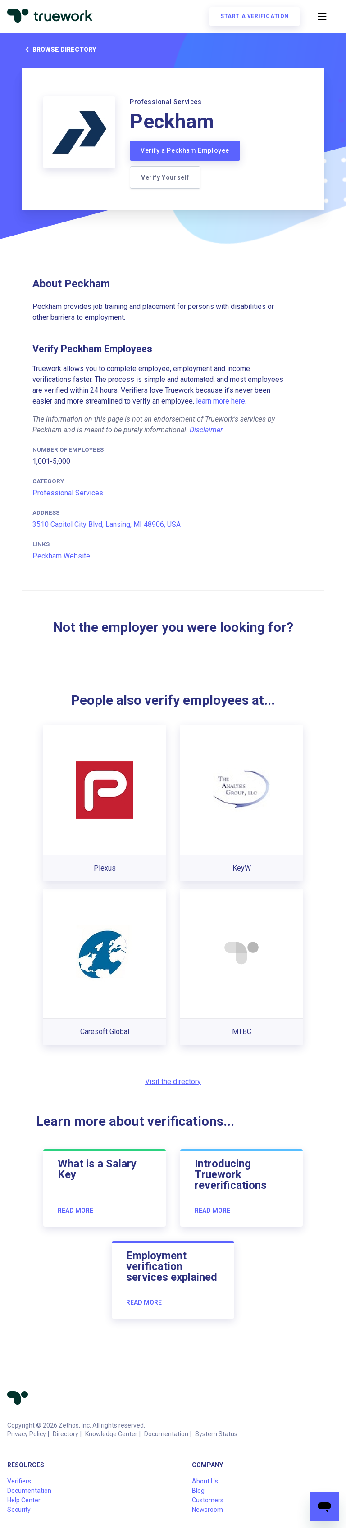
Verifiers (19, 1481)
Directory (65, 1433)
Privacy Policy (26, 1433)
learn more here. (221, 401)
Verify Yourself (165, 177)
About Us (205, 1481)
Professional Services (67, 493)
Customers (207, 1500)
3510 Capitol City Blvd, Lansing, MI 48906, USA (106, 524)
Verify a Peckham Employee (185, 150)
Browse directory (59, 49)
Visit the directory (173, 1081)
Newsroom (207, 1509)
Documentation (166, 1433)
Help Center (24, 1500)
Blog (198, 1490)
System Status (216, 1433)
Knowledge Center (111, 1433)
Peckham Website (61, 556)
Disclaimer (206, 430)
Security (19, 1509)
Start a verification (254, 16)
